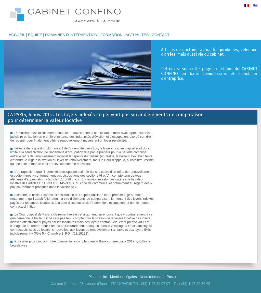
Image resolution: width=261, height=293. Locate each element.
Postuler (173, 277)
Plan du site (97, 277)
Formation (111, 35)
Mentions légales (123, 277)
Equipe (35, 35)
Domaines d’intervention (71, 35)
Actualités (137, 35)
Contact (160, 35)
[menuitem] (247, 6)
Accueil (17, 35)
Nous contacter (152, 277)
